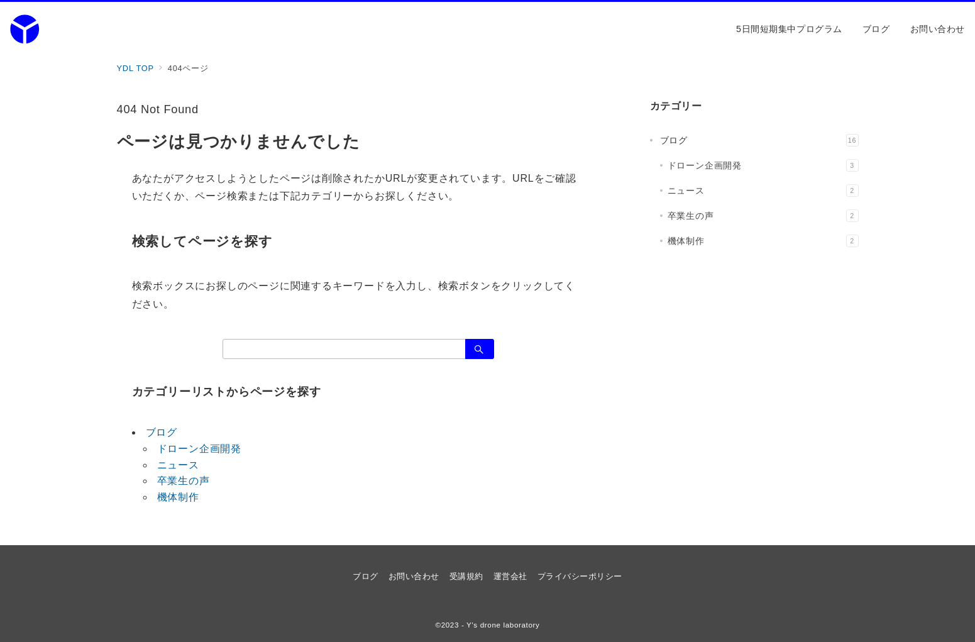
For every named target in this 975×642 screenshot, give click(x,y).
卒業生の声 (183, 480)
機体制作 (178, 497)
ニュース (178, 465)
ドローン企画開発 (199, 448)
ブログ (161, 432)
